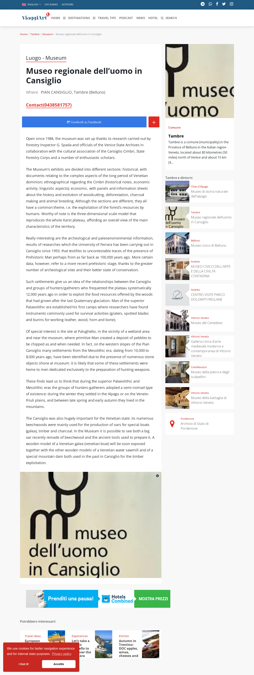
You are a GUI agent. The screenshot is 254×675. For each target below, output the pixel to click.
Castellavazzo (199, 367)
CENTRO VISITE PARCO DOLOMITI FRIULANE (208, 297)
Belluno (195, 240)
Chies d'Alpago (199, 186)
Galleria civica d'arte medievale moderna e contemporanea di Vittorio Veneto (211, 348)
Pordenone (187, 418)
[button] (31, 5)
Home (23, 34)
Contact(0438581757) (49, 105)
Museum (47, 34)
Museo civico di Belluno (208, 245)
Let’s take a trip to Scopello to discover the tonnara (81, 648)
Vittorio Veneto (200, 318)
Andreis (195, 261)
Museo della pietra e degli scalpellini (210, 374)
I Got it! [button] (24, 664)
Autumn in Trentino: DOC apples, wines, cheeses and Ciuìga (128, 650)
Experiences (80, 636)
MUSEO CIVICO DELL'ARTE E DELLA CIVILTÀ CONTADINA (210, 271)
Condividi (84, 122)
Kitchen (124, 636)
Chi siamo (51, 4)
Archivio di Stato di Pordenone (195, 426)
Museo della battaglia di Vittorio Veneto (209, 400)
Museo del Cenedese (206, 322)
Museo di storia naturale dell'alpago (209, 193)
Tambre (34, 34)
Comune (174, 127)
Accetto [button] (59, 664)
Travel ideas (33, 636)
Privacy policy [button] (62, 654)
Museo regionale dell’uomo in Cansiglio (211, 219)
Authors (67, 4)
